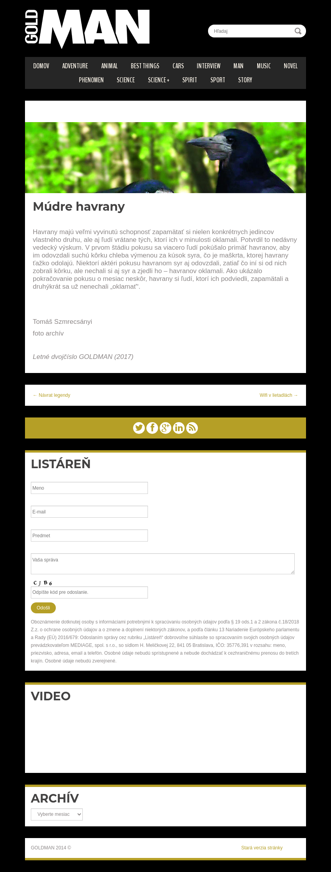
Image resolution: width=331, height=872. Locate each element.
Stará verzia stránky (262, 848)
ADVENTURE (75, 66)
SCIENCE (126, 80)
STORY (245, 80)
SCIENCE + (158, 80)
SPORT (217, 80)
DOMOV (41, 66)
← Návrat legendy (51, 395)
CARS (178, 66)
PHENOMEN (91, 80)
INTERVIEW (209, 66)
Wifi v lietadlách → (279, 395)
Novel (291, 66)
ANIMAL (109, 66)
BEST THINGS (145, 66)
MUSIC (264, 66)
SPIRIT (189, 80)
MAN (238, 66)
